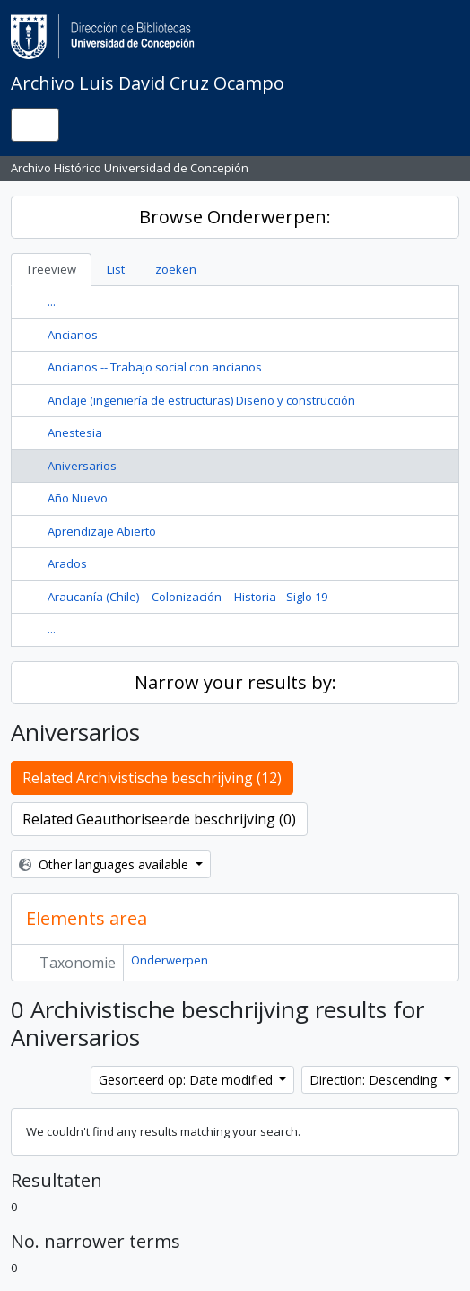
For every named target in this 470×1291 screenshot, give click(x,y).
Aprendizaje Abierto (102, 531)
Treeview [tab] (51, 269)
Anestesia (75, 432)
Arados (67, 563)
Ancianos (73, 335)
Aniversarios (82, 466)
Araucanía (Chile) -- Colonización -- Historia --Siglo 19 (187, 597)
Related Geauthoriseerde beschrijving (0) (159, 819)
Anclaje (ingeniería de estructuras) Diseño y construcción (201, 400)
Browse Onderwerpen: (235, 217)
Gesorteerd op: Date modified (187, 1079)
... (52, 301)
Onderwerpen (169, 960)
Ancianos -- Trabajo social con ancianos (155, 367)
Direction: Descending (374, 1079)
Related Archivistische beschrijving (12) (152, 778)
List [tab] (116, 269)
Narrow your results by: (235, 682)
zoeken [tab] (175, 269)
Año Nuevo (78, 498)
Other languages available (105, 864)
